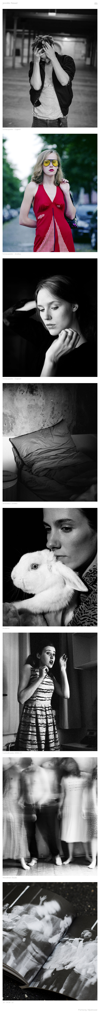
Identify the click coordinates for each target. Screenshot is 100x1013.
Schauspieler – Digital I (12, 129)
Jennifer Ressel (10, 3)
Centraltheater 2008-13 (12, 753)
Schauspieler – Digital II (12, 379)
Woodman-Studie (10, 878)
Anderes (6, 628)
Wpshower (92, 1010)
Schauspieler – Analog (12, 254)
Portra (81, 1010)
